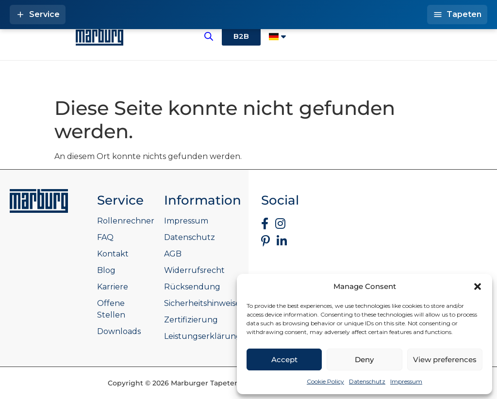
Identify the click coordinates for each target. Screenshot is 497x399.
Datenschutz (367, 381)
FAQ (105, 237)
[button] (477, 286)
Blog (106, 270)
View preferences (445, 359)
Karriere (112, 286)
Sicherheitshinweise (202, 303)
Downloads (119, 331)
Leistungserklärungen (207, 336)
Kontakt (113, 253)
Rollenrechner (125, 220)
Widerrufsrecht (194, 270)
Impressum (406, 381)
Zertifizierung (191, 319)
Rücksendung (192, 286)
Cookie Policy (325, 381)
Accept (284, 359)
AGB (173, 253)
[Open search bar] (209, 36)
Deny (364, 359)
